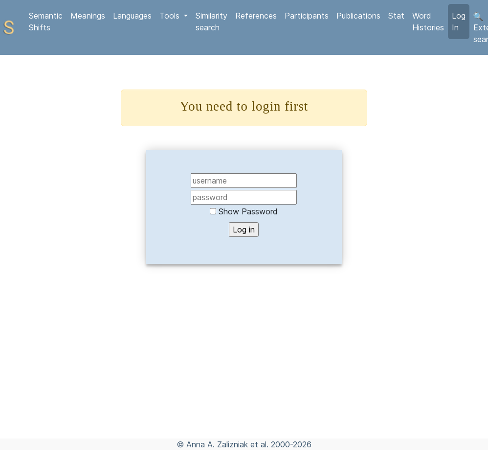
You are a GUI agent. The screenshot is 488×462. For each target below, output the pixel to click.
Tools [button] (170, 16)
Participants (307, 16)
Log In (459, 21)
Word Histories (428, 21)
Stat (396, 16)
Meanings (87, 16)
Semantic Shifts (46, 21)
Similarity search (211, 21)
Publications (358, 16)
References (256, 16)
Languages (132, 16)
